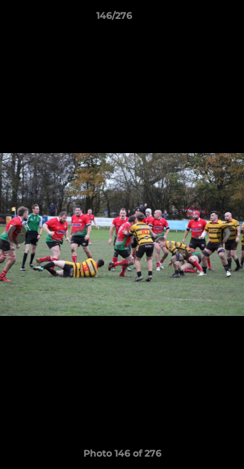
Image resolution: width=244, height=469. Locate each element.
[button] (197, 19)
